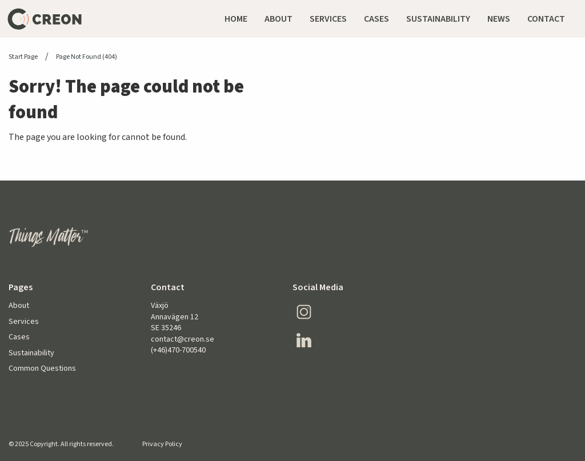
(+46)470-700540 (178, 350)
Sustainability (31, 353)
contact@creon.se (182, 339)
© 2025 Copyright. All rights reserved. (61, 444)
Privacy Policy (162, 444)
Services (24, 321)
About (19, 305)
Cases (19, 337)
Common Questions (42, 368)
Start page (23, 57)
